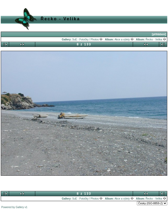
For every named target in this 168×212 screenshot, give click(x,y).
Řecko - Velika (156, 39)
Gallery (20, 207)
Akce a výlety (124, 39)
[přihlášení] (159, 34)
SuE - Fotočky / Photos (87, 39)
